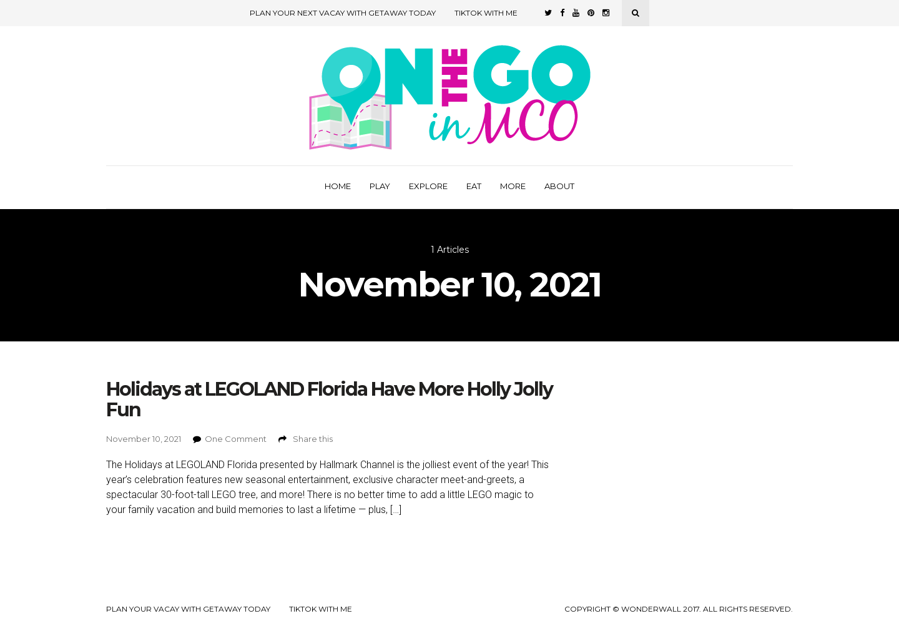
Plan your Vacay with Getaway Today (188, 609)
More (513, 186)
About (559, 186)
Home (338, 186)
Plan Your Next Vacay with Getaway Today (343, 12)
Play (380, 186)
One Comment (236, 439)
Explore (428, 186)
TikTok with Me (486, 12)
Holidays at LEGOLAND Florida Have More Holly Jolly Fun (329, 399)
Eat (473, 186)
